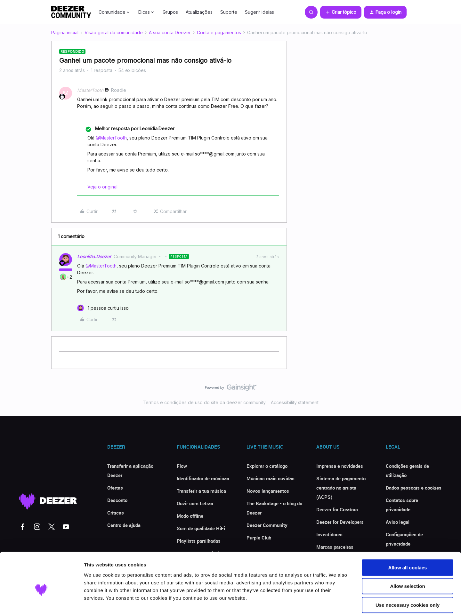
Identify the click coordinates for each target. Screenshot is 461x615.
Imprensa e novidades (339, 466)
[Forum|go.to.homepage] (71, 12)
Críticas (115, 512)
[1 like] (103, 308)
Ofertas (115, 487)
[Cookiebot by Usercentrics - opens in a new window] (41, 602)
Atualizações (199, 12)
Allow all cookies (407, 536)
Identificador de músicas (203, 478)
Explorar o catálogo (267, 466)
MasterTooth (90, 90)
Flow (182, 466)
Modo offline (190, 516)
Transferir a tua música (201, 491)
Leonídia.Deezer (94, 256)
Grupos (170, 12)
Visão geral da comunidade (114, 32)
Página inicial (64, 32)
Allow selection (407, 555)
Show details (336, 602)
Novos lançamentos (268, 491)
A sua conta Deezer (170, 32)
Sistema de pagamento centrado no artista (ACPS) (341, 487)
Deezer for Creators (337, 509)
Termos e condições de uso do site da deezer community (204, 402)
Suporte (228, 12)
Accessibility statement (295, 402)
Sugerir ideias (259, 12)
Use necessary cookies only (408, 574)
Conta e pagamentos (219, 32)
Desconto (117, 500)
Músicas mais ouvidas (271, 478)
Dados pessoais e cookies (413, 487)
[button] (340, 12)
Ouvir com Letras (195, 503)
